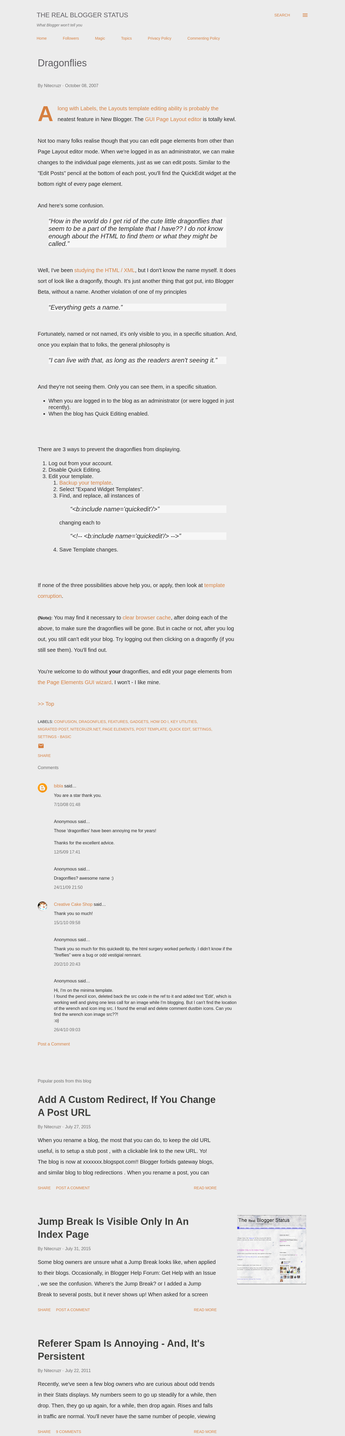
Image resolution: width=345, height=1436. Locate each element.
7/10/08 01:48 (67, 804)
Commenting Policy (203, 38)
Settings (201, 729)
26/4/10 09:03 (67, 1029)
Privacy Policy (159, 38)
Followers (71, 38)
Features (118, 721)
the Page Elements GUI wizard (74, 682)
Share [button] (44, 755)
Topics (126, 38)
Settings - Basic (54, 737)
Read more (205, 1188)
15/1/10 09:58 (67, 922)
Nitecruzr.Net (85, 729)
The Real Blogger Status (82, 15)
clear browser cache (147, 618)
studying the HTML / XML (104, 270)
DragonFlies (92, 721)
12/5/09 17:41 (67, 852)
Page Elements (118, 729)
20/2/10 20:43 (67, 964)
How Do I (159, 721)
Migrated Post (53, 729)
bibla (58, 786)
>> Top (46, 704)
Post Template (151, 729)
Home (42, 38)
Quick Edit (179, 729)
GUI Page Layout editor (173, 119)
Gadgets (139, 721)
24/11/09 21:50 (68, 887)
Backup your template (85, 483)
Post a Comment (54, 1044)
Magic (100, 38)
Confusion (65, 721)
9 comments (68, 1432)
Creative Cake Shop (73, 904)
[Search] (282, 15)
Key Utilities (184, 721)
